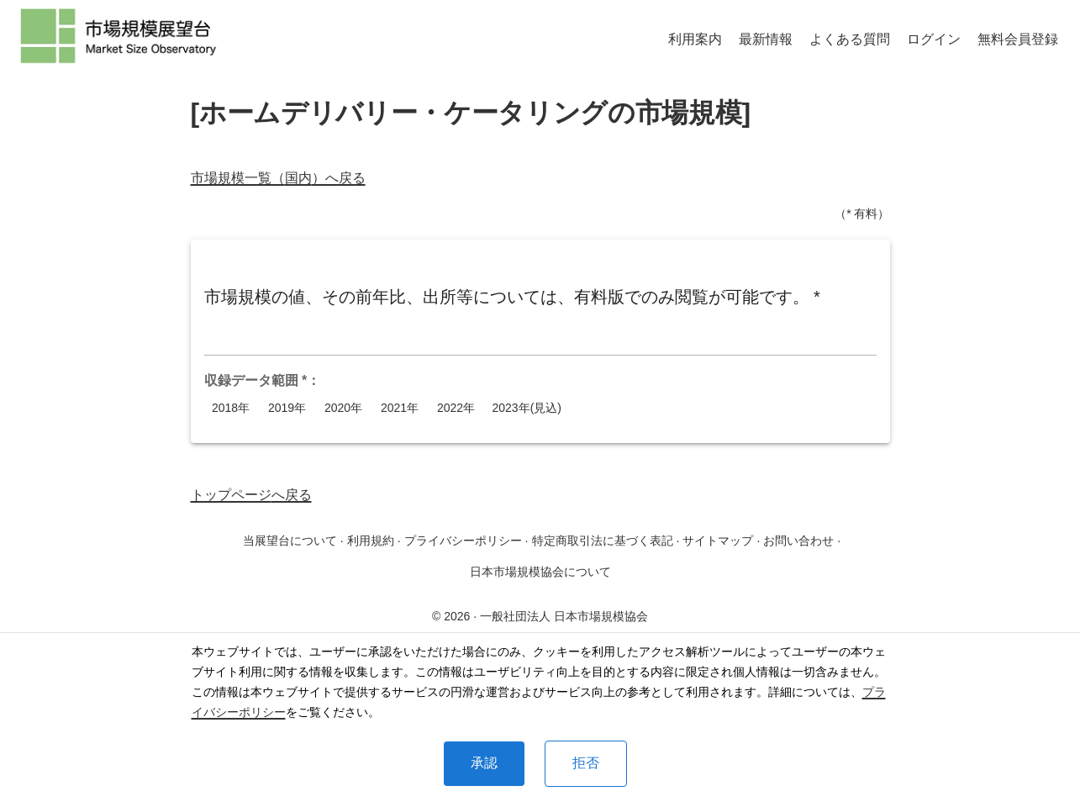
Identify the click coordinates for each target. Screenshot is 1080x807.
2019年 (287, 408)
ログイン (934, 39)
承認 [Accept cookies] (484, 763)
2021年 (400, 408)
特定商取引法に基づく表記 (602, 540)
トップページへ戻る (251, 495)
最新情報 (766, 39)
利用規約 (370, 540)
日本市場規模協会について (540, 571)
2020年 (344, 408)
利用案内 (695, 39)
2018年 (231, 408)
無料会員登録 (1017, 39)
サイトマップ (717, 540)
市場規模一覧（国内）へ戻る (278, 178)
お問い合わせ (798, 540)
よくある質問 (849, 39)
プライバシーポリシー (463, 540)
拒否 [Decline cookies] (585, 763)
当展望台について (290, 540)
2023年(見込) (527, 408)
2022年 (456, 408)
